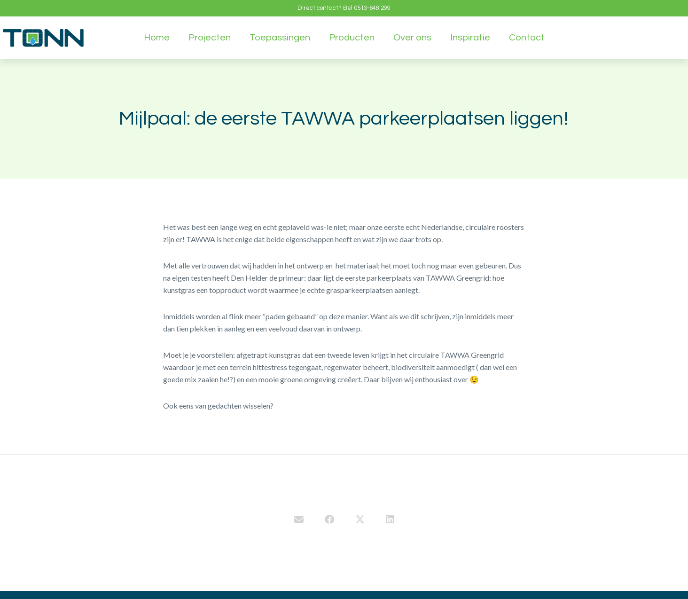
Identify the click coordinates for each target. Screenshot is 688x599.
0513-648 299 (372, 8)
